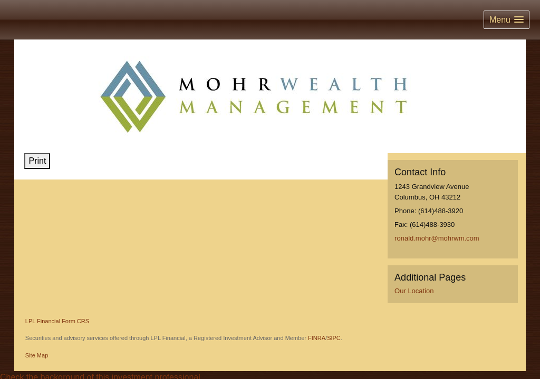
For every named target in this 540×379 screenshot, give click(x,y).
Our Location (413, 291)
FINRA (316, 338)
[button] (506, 20)
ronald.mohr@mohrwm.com (436, 238)
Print (37, 160)
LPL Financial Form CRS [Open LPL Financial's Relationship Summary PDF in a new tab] (57, 321)
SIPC (334, 338)
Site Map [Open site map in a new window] (36, 355)
